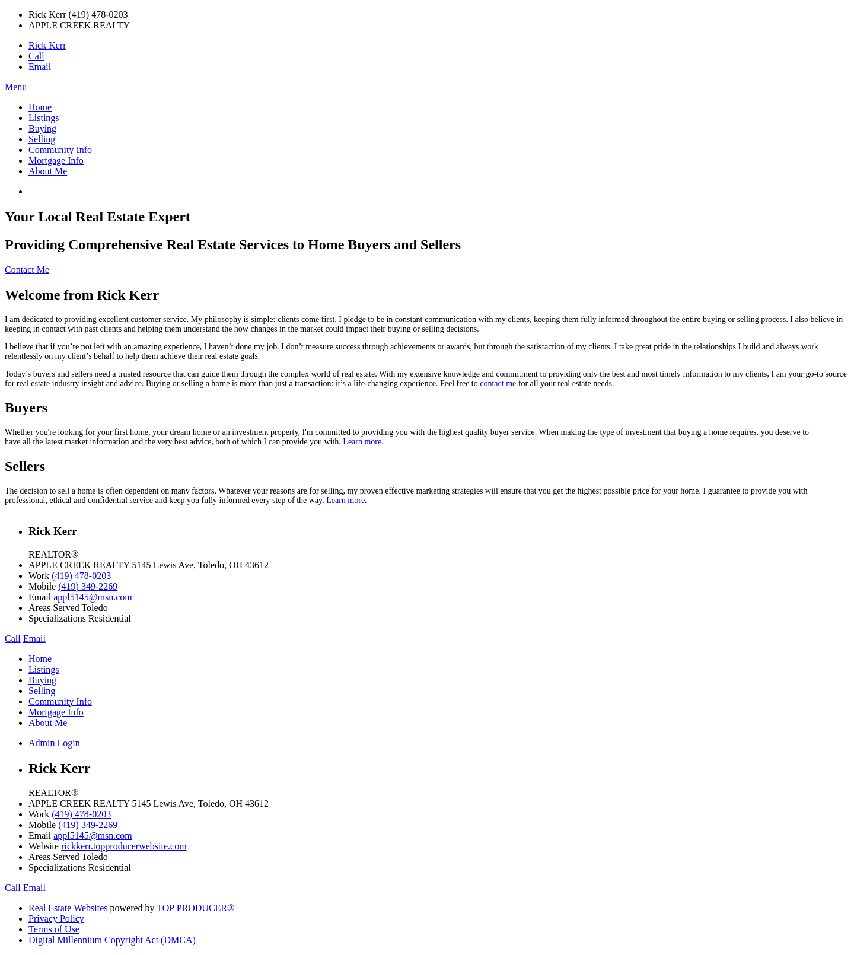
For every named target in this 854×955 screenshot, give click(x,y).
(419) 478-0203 (81, 576)
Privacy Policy (56, 918)
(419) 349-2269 (87, 586)
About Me (47, 171)
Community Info (60, 150)
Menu (16, 87)
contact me (498, 383)
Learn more (362, 441)
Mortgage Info (56, 160)
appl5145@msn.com (92, 597)
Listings (43, 118)
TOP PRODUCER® (195, 908)
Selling (41, 139)
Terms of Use (53, 929)
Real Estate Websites (68, 908)
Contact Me (27, 270)
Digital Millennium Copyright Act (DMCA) (112, 940)
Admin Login (54, 743)
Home (40, 107)
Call (36, 56)
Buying (42, 128)
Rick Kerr (47, 45)
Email (39, 67)
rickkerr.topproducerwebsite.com (123, 846)
